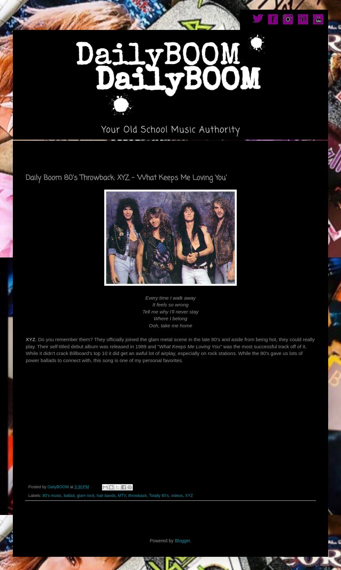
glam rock (86, 495)
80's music (51, 495)
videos (177, 495)
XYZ (189, 495)
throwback (137, 495)
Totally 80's (159, 495)
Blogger (182, 540)
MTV (122, 495)
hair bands (106, 495)
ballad (69, 495)
